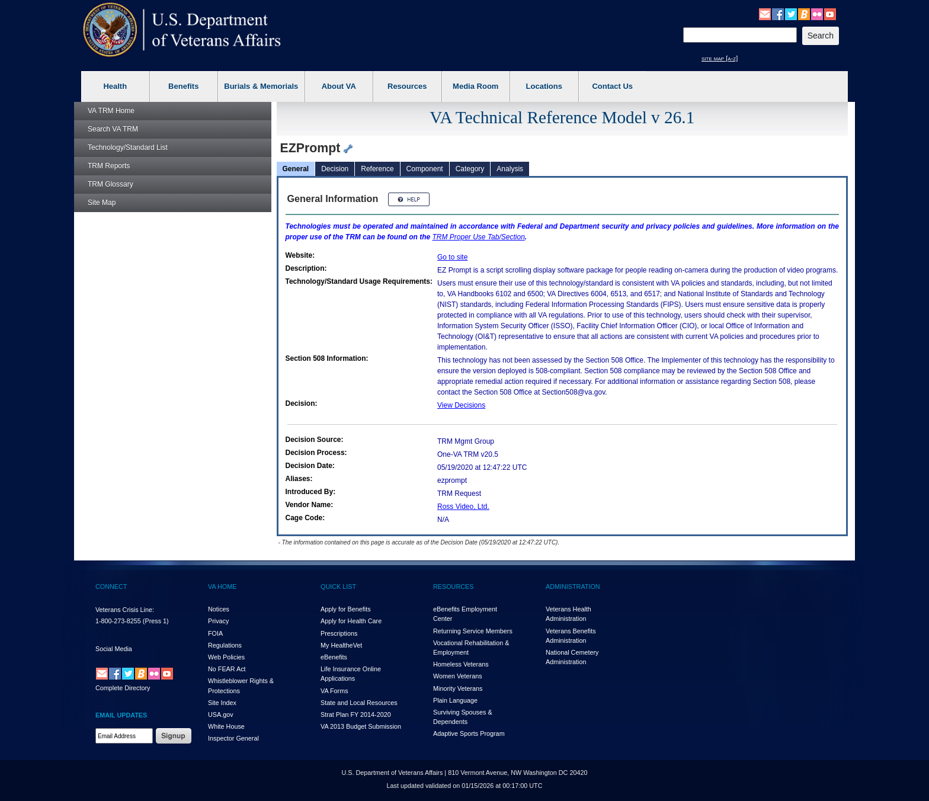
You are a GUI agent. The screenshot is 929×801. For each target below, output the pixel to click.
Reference (377, 169)
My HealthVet (341, 645)
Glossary (110, 184)
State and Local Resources (359, 702)
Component (424, 169)
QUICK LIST (338, 586)
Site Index (222, 702)
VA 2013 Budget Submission (361, 726)
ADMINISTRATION (573, 586)
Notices (218, 609)
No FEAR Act (227, 668)
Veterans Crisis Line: (124, 609)
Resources (407, 86)
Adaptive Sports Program (469, 733)
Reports (109, 166)
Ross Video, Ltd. (463, 506)
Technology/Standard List (128, 147)
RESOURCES (453, 586)
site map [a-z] (719, 58)
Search (113, 129)
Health (115, 86)
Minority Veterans (457, 688)
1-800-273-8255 (118, 620)
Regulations (225, 645)
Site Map (102, 202)
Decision (334, 169)
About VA (339, 86)
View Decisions (461, 405)
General (296, 169)
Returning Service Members (472, 631)
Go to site (452, 257)
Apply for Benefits (346, 609)
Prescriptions (339, 633)
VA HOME (222, 586)
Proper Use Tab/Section (479, 237)
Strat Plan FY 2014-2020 (356, 714)
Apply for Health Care (351, 620)
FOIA (215, 633)
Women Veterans (457, 676)
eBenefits (334, 657)
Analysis (509, 169)
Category (470, 169)
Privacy (218, 620)
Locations (544, 86)
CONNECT (111, 586)
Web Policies (226, 657)
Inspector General (233, 738)
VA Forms (334, 690)
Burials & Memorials (261, 86)
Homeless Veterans (461, 664)
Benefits (183, 86)
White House (226, 726)
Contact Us (612, 86)
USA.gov (220, 714)
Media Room (475, 86)
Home (111, 111)
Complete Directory (122, 687)
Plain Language (455, 700)
